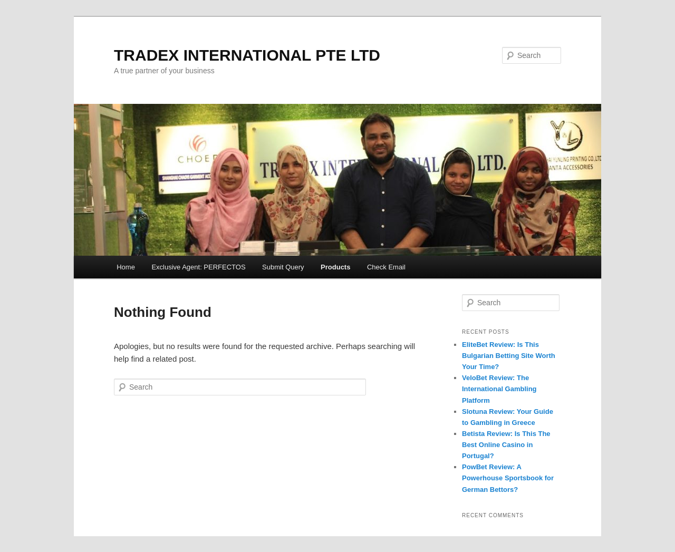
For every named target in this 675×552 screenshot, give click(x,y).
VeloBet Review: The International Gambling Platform (499, 389)
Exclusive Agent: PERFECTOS (198, 267)
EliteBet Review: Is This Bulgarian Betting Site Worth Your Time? (508, 356)
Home (126, 267)
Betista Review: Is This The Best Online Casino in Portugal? (506, 445)
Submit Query (283, 267)
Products (335, 267)
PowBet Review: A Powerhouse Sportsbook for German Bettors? (508, 478)
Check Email (386, 267)
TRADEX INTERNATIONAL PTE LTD (247, 55)
